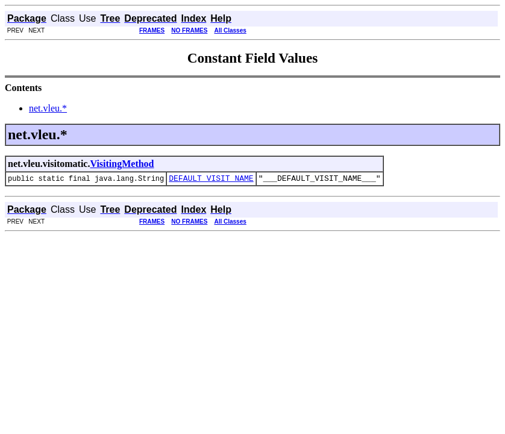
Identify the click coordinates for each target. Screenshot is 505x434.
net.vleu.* (48, 108)
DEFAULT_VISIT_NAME (211, 179)
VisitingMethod (122, 164)
